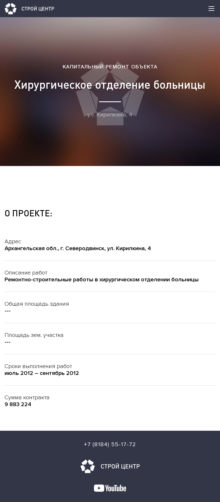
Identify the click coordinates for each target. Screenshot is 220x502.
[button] (211, 8)
